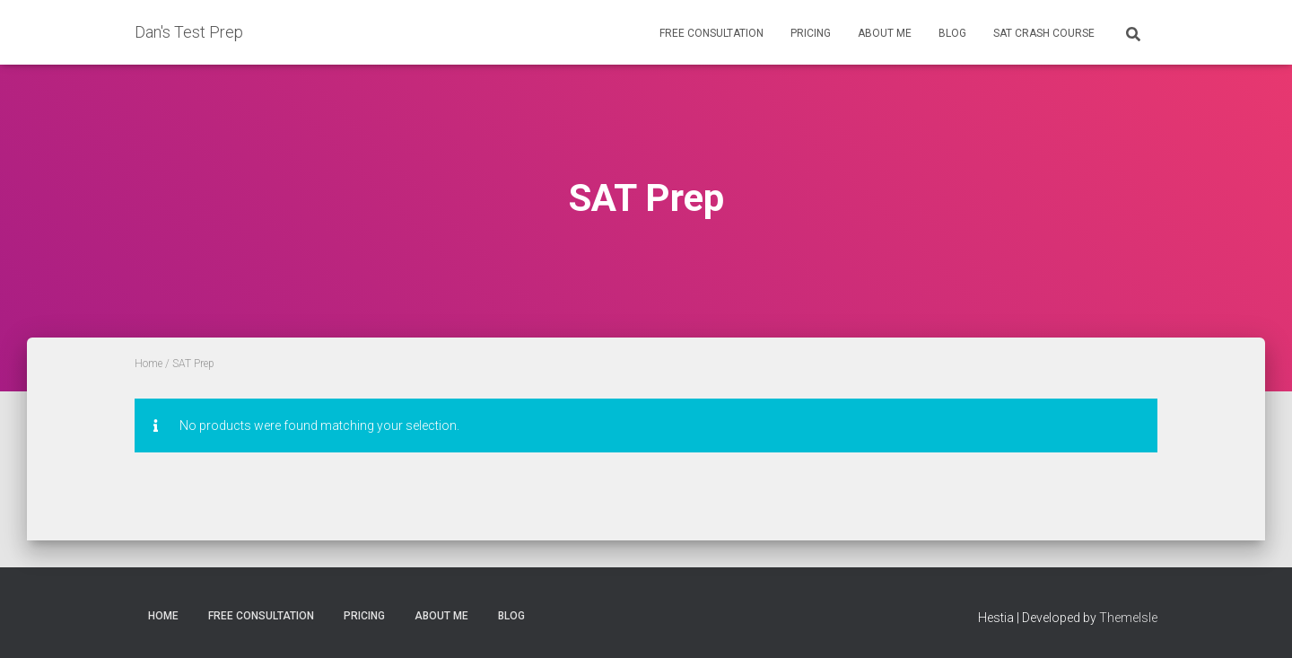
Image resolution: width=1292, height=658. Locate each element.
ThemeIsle (1128, 617)
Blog (952, 33)
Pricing (810, 33)
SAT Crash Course (1044, 33)
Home (148, 363)
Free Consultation (711, 33)
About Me (885, 33)
